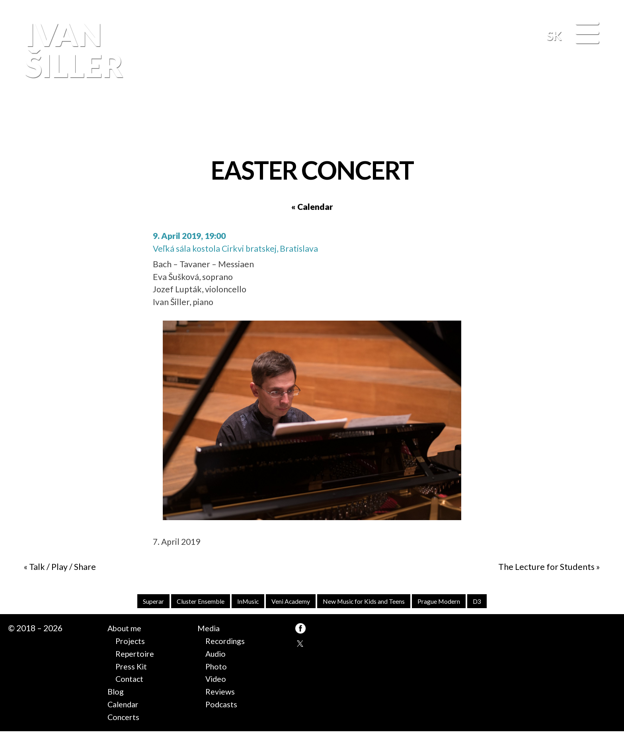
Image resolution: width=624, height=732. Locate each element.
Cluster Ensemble (193, 601)
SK (554, 35)
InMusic (243, 601)
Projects (131, 641)
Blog (116, 692)
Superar (142, 601)
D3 (489, 601)
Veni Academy (288, 601)
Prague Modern (448, 601)
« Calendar (312, 207)
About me (125, 629)
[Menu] (587, 34)
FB (598, 117)
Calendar (124, 705)
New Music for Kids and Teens (367, 601)
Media (209, 629)
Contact (130, 679)
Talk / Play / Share (62, 567)
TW (300, 645)
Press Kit (132, 667)
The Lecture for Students (546, 567)
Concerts (124, 717)
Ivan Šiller (72, 50)
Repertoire (136, 654)
